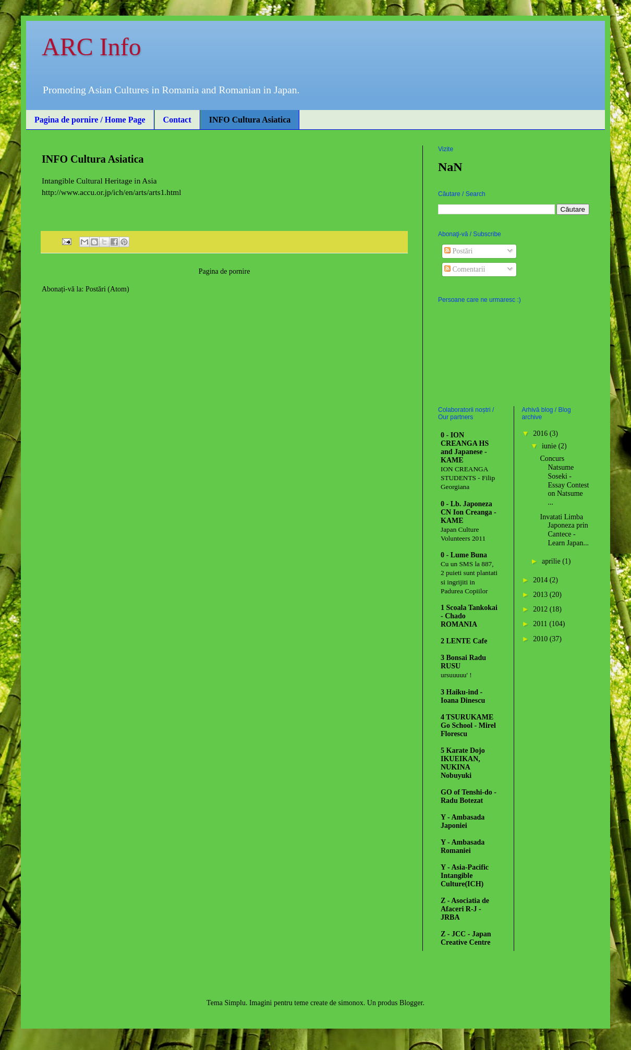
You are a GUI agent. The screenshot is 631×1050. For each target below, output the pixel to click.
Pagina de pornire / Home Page (89, 119)
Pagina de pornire (224, 271)
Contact (177, 119)
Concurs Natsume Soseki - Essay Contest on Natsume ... (564, 480)
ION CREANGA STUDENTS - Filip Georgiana (468, 478)
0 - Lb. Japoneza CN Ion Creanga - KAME (468, 512)
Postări (458, 251)
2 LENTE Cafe (464, 641)
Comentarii (465, 269)
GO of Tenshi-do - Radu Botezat (468, 796)
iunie (550, 446)
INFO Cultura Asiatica (249, 119)
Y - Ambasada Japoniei (462, 821)
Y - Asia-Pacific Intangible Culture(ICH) (465, 875)
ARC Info (91, 46)
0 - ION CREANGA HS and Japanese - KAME (465, 447)
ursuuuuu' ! (456, 675)
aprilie (552, 561)
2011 (541, 624)
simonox (350, 1003)
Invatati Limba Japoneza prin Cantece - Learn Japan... (564, 530)
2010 (541, 639)
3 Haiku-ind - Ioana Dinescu (463, 696)
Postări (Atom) (107, 289)
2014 (541, 580)
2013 (541, 595)
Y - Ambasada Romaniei (462, 846)
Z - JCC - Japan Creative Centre (466, 938)
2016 (541, 433)
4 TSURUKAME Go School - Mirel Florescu (468, 725)
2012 (541, 609)
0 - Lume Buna (464, 555)
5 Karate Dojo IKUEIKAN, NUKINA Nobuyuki (463, 763)
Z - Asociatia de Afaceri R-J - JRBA (465, 909)
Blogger (410, 1003)
